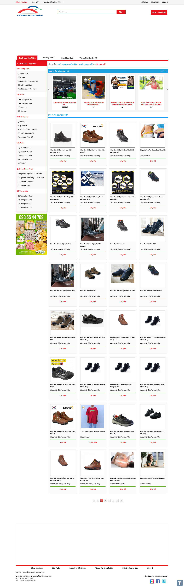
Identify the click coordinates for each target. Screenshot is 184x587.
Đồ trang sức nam (25, 200)
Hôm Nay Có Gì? (48, 58)
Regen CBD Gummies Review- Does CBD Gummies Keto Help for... (151, 104)
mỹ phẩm (20, 143)
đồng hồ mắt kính (25, 85)
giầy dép (21, 77)
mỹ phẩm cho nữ (24, 148)
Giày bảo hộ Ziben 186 (88, 290)
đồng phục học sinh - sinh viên (30, 174)
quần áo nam (23, 73)
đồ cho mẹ (22, 111)
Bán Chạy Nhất (67, 58)
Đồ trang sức (22, 191)
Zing (152, 581)
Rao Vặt (35, 2)
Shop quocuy (85, 437)
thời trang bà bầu (25, 103)
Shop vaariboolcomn (117, 484)
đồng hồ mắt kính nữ (26, 133)
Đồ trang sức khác (25, 196)
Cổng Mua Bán (21, 2)
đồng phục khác (24, 185)
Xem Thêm (163, 71)
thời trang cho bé (25, 100)
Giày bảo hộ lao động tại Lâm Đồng (62, 290)
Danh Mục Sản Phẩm (27, 58)
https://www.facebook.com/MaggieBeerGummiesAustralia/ (160, 150)
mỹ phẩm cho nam (25, 152)
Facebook (158, 581)
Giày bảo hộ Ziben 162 (148, 244)
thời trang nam (23, 69)
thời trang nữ (22, 117)
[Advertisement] (92, 36)
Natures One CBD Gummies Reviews (152, 478)
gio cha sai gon (38, 572)
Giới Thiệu (56, 568)
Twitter (164, 581)
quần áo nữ (22, 122)
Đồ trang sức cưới (25, 207)
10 (121, 500)
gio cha (18, 572)
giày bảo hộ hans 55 (117, 244)
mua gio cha (27, 572)
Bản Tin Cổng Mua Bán (52, 2)
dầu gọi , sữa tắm (25, 155)
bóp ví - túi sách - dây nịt (28, 81)
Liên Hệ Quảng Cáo (130, 568)
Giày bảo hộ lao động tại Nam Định (122, 290)
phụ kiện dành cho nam (27, 89)
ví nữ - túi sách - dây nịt (27, 129)
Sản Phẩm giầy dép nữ (57, 115)
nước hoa (21, 163)
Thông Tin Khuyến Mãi (88, 58)
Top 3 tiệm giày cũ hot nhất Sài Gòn (92, 431)
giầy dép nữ (22, 126)
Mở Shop (144, 2)
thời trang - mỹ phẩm (26, 64)
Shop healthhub (145, 484)
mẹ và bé (20, 95)
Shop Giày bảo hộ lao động (60, 156)
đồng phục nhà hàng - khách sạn (31, 178)
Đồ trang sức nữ (24, 204)
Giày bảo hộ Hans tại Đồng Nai (151, 290)
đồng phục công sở (25, 181)
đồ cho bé (22, 107)
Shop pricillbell (145, 156)
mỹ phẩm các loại (25, 159)
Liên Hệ (150, 568)
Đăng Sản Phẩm (159, 12)
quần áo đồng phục (25, 169)
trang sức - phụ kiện (26, 137)
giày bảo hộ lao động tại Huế (60, 244)
